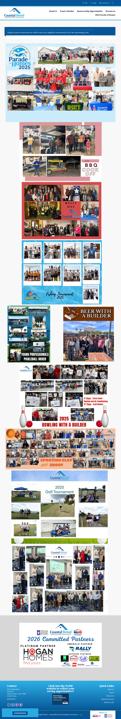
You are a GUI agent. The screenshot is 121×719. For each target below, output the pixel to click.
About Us (53, 11)
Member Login (109, 702)
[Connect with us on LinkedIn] (13, 705)
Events (111, 693)
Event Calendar (67, 11)
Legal (80, 715)
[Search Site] (113, 3)
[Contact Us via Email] (21, 705)
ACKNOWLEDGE (20, 713)
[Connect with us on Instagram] (16, 705)
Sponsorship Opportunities (90, 11)
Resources (110, 11)
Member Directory (107, 699)
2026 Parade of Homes (105, 15)
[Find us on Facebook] (9, 705)
